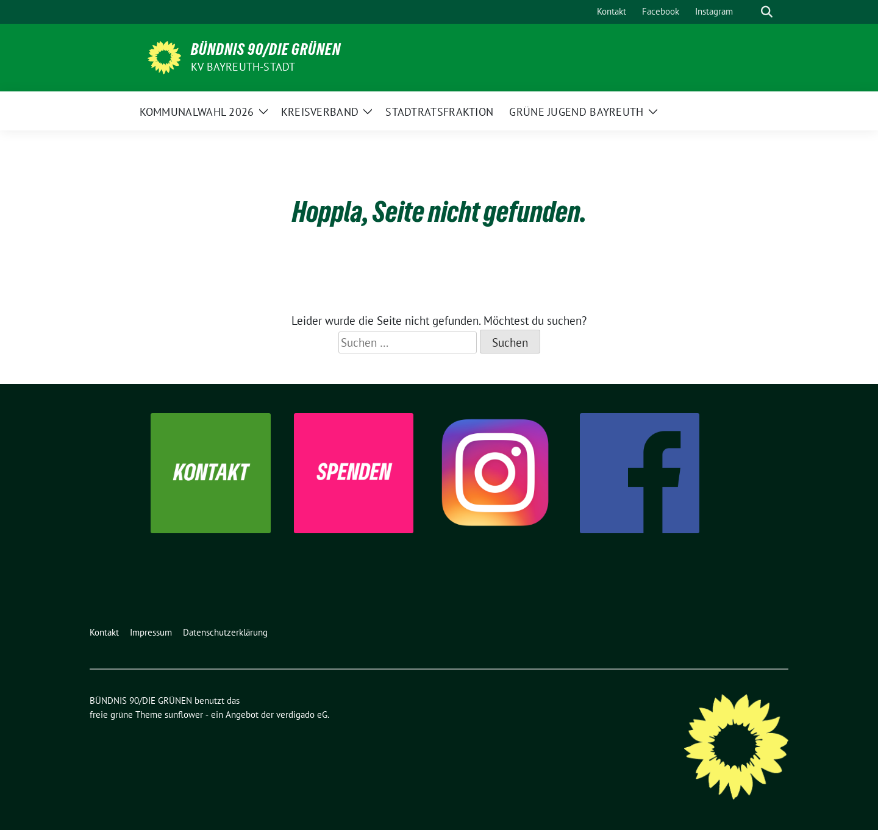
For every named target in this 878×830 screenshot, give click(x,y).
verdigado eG (301, 714)
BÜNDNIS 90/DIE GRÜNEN (266, 49)
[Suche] (749, 12)
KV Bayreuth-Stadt (243, 67)
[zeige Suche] (767, 12)
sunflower (184, 714)
